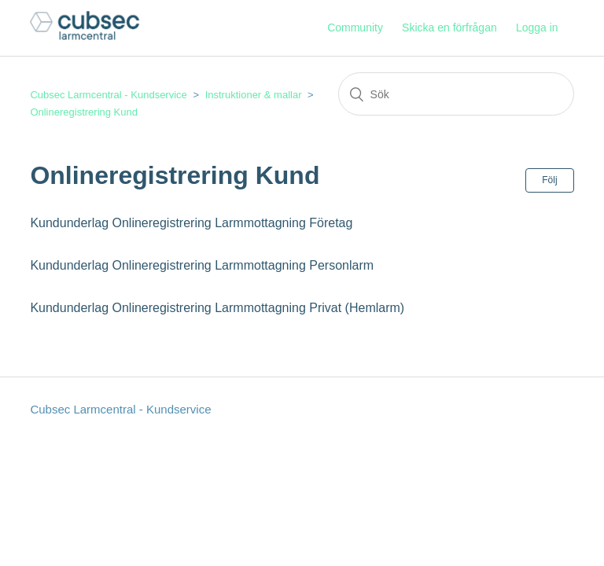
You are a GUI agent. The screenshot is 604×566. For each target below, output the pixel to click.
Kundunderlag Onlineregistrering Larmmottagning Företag (191, 223)
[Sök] (456, 94)
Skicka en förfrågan (449, 27)
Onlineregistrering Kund (84, 112)
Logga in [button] (537, 27)
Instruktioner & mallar (253, 95)
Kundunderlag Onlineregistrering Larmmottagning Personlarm (202, 265)
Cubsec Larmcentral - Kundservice (108, 95)
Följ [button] (549, 180)
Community (355, 27)
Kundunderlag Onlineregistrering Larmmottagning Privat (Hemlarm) (217, 307)
